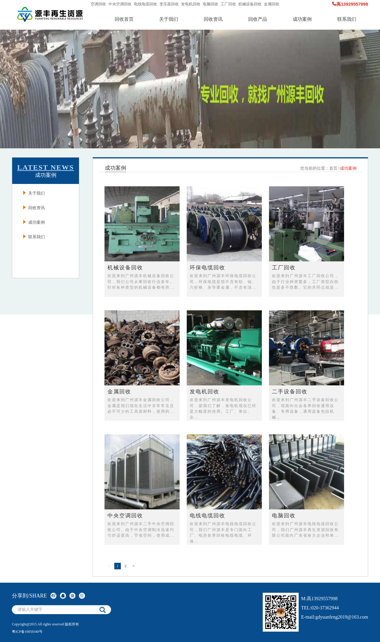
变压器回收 (169, 4)
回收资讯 (213, 19)
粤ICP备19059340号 (27, 632)
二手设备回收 (290, 392)
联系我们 (346, 19)
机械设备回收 (250, 4)
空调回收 (98, 4)
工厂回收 (228, 4)
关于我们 (168, 19)
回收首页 (124, 19)
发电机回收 (190, 4)
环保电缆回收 (207, 268)
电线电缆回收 (145, 4)
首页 (333, 168)
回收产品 (257, 19)
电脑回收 (210, 4)
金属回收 (271, 4)
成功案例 (302, 19)
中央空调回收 (120, 4)
